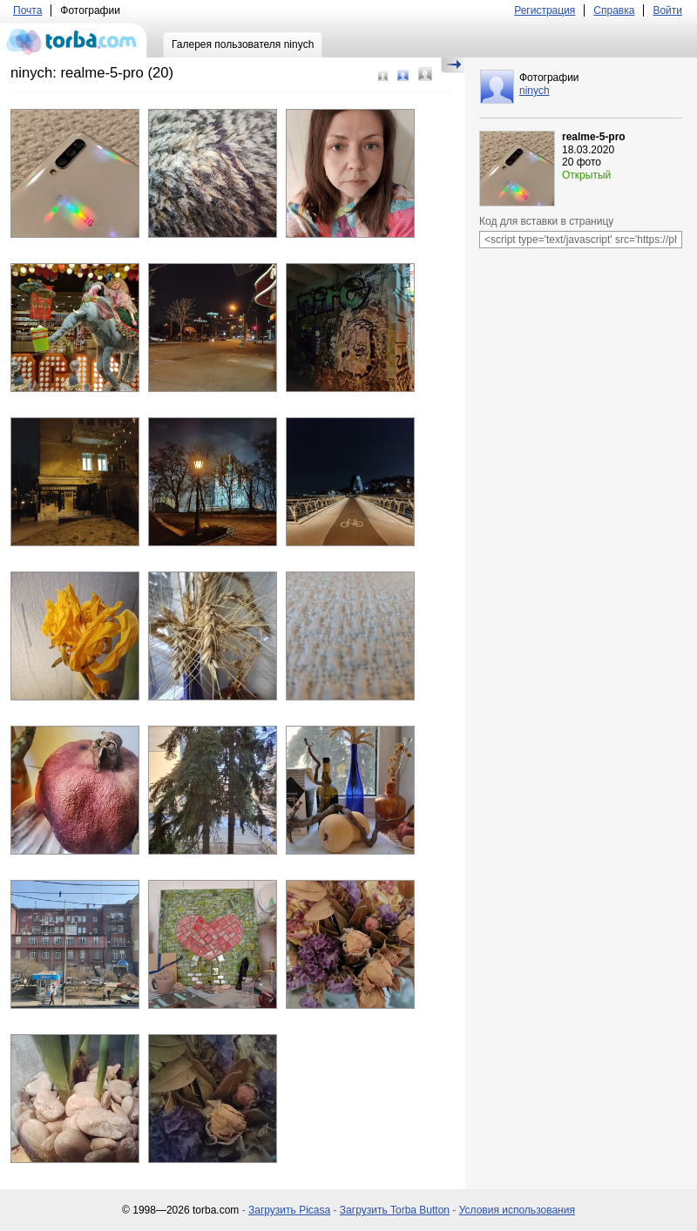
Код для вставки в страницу (546, 221)
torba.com (73, 40)
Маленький (383, 76)
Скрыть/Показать (452, 65)
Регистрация (544, 10)
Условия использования (517, 1210)
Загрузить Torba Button (395, 1210)
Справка (613, 10)
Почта (27, 10)
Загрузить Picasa (289, 1210)
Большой (425, 74)
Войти (667, 10)
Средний (403, 75)
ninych (534, 91)
